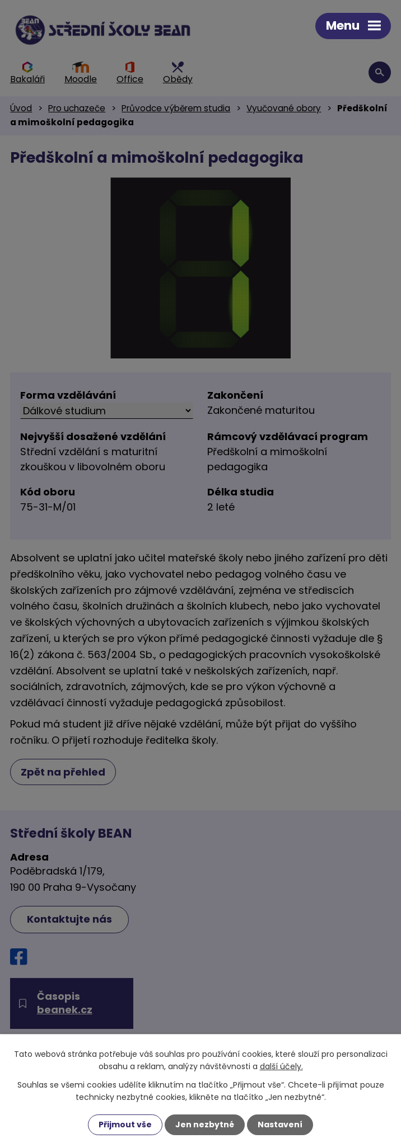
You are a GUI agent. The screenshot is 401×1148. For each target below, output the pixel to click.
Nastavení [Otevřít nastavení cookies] (280, 1124)
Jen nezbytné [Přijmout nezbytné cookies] (204, 1124)
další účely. (281, 1066)
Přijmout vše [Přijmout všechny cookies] (125, 1124)
